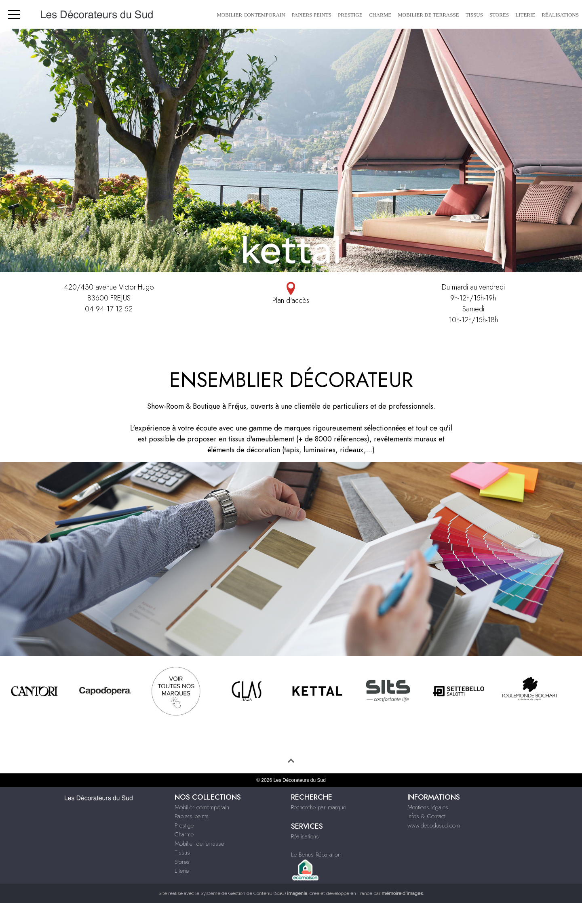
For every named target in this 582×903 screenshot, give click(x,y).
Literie (525, 15)
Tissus (474, 15)
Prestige (350, 15)
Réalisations (560, 15)
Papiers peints (311, 15)
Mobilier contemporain (251, 15)
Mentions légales (427, 807)
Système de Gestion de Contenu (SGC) (253, 893)
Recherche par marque (318, 807)
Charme (380, 15)
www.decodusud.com (433, 825)
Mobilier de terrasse (428, 15)
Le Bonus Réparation (316, 854)
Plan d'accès (291, 294)
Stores (499, 15)
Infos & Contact (426, 816)
